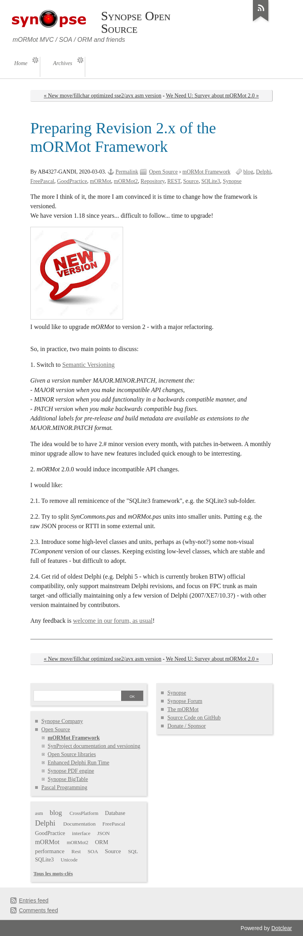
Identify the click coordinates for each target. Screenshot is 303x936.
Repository (152, 181)
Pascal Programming (64, 787)
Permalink (127, 172)
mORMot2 (126, 181)
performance (49, 851)
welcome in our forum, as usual (113, 620)
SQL (133, 851)
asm (39, 813)
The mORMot (182, 709)
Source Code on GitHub (194, 718)
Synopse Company (62, 721)
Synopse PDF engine (71, 771)
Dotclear (281, 928)
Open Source (163, 172)
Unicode (69, 860)
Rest (76, 851)
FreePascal (42, 181)
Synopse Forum (184, 701)
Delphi (263, 172)
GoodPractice (72, 181)
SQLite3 (210, 181)
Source (190, 181)
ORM (101, 842)
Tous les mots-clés (53, 873)
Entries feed (34, 900)
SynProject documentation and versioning (94, 746)
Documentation (79, 824)
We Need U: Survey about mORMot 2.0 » (212, 96)
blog (248, 172)
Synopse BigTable (68, 779)
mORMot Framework (206, 172)
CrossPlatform (83, 813)
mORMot (100, 181)
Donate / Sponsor (186, 726)
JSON (103, 833)
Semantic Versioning (88, 364)
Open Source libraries (72, 754)
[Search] (77, 696)
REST (173, 181)
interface (81, 833)
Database (115, 813)
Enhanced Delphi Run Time (78, 763)
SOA (93, 851)
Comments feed (38, 910)
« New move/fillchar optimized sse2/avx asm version (102, 96)
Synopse (232, 181)
